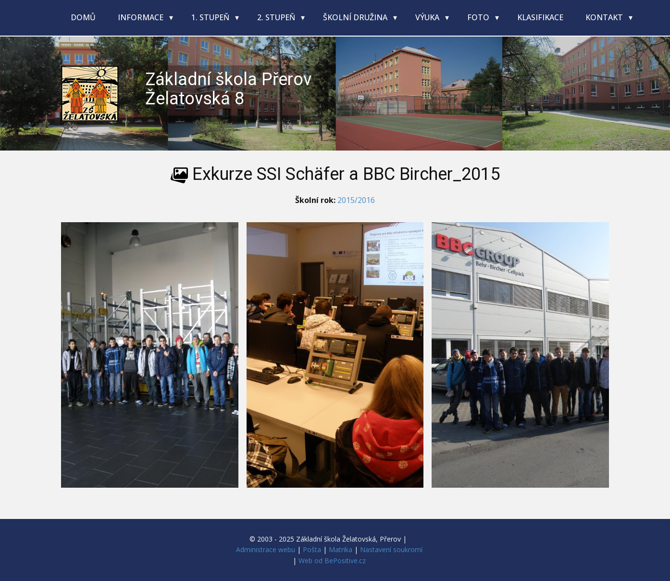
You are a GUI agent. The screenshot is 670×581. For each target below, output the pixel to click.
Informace (141, 17)
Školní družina (356, 17)
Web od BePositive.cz (332, 560)
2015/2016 (356, 200)
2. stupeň (277, 17)
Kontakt (605, 17)
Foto (479, 17)
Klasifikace (540, 17)
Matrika (340, 549)
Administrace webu (265, 549)
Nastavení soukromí (391, 549)
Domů (83, 17)
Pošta (312, 549)
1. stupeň (211, 17)
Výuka (428, 17)
